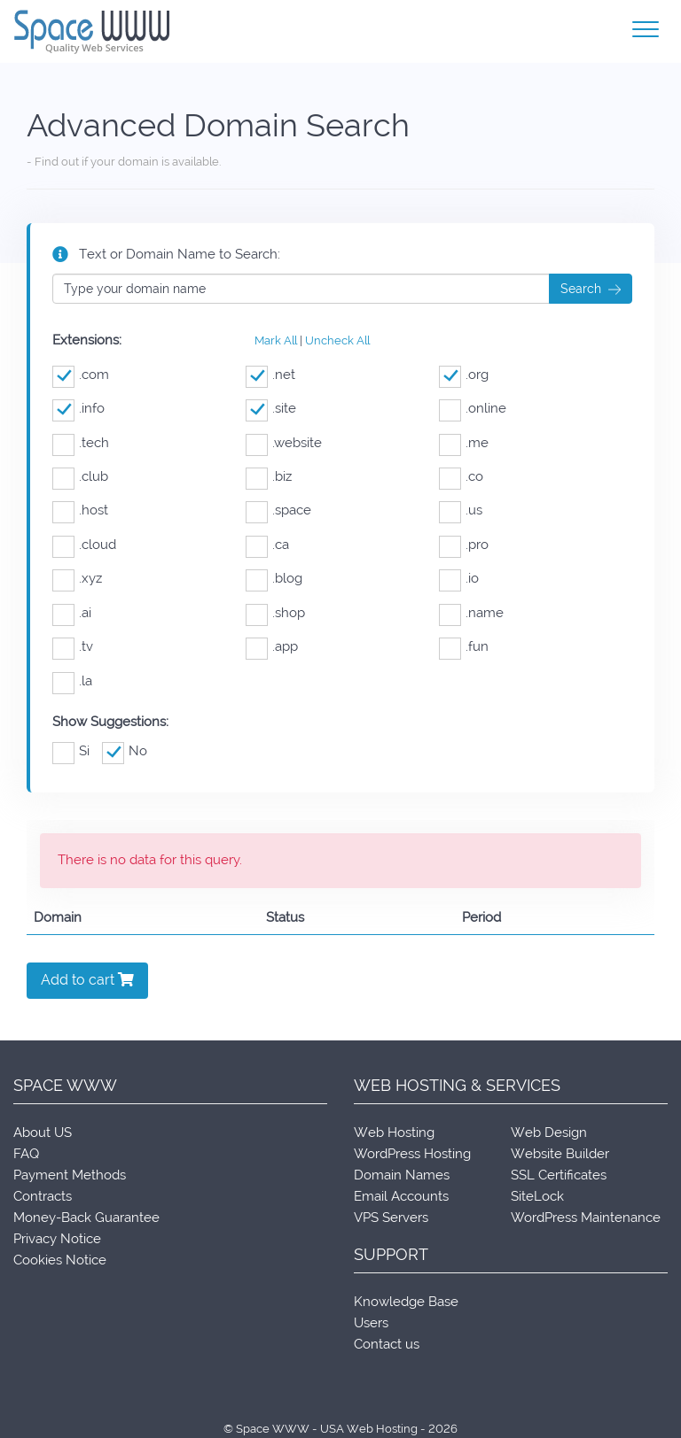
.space (278, 510)
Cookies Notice (59, 1260)
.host (80, 510)
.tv (72, 647)
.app (272, 647)
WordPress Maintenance (586, 1217)
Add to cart (87, 979)
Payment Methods (69, 1175)
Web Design (549, 1132)
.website (284, 443)
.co (461, 477)
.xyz (77, 578)
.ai (71, 613)
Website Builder (560, 1154)
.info (78, 408)
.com (80, 375)
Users (371, 1323)
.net (270, 375)
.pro (464, 545)
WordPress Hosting (412, 1154)
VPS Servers (391, 1217)
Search (590, 290)
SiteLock (537, 1196)
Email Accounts (401, 1196)
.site (271, 408)
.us (460, 510)
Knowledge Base (406, 1302)
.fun (464, 647)
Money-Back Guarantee (86, 1217)
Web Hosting (394, 1132)
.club (80, 477)
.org (464, 375)
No (124, 751)
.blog (274, 578)
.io (459, 578)
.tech (80, 443)
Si (71, 751)
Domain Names (402, 1175)
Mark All (275, 340)
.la (72, 681)
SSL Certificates (559, 1175)
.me (464, 443)
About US (42, 1132)
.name (471, 613)
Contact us (386, 1344)
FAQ (26, 1154)
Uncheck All (337, 340)
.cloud (84, 545)
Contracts (42, 1196)
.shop (275, 613)
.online (472, 408)
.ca (267, 545)
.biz (269, 477)
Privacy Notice (57, 1239)
